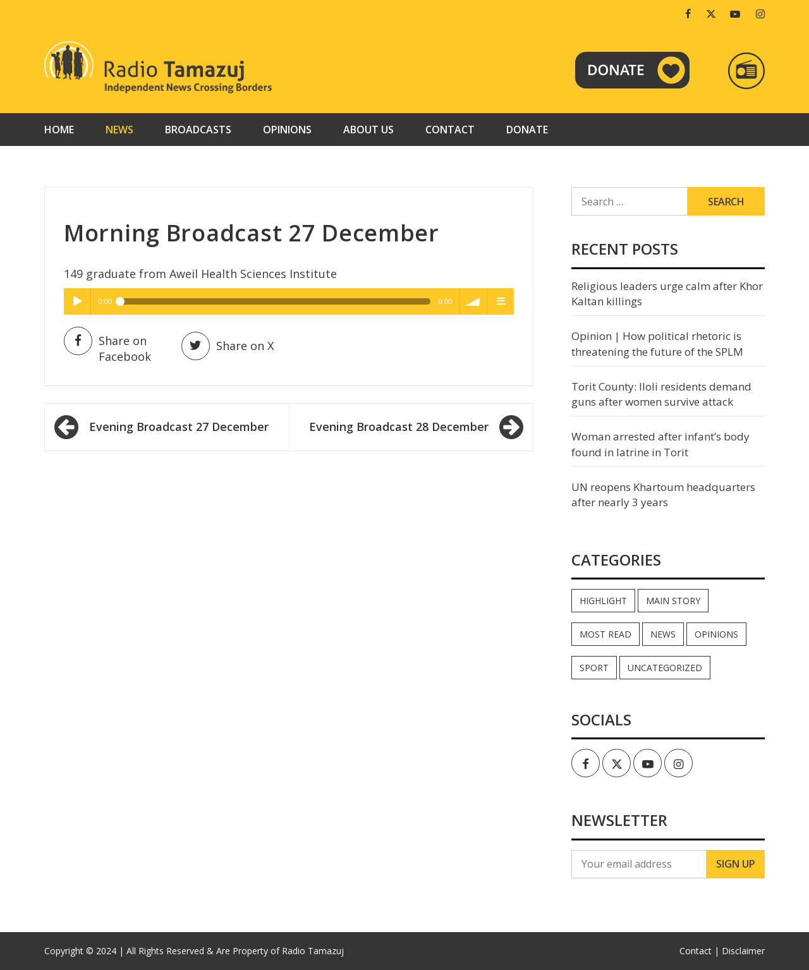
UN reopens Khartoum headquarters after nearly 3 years (663, 494)
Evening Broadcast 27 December (179, 426)
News (119, 129)
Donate (527, 129)
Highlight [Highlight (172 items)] (603, 601)
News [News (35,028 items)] (663, 634)
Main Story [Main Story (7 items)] (673, 601)
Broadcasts (198, 129)
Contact (450, 129)
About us (368, 129)
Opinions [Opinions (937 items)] (716, 634)
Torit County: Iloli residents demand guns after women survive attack (661, 394)
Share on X (227, 346)
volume (473, 301)
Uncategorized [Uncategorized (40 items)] (665, 668)
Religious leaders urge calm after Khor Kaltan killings (667, 293)
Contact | (699, 951)
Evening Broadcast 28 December (399, 426)
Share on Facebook (107, 348)
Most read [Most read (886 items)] (605, 634)
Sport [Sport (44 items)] (594, 668)
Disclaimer (743, 951)
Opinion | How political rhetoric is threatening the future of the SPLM (657, 343)
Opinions (287, 129)
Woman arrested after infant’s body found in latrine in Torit (660, 444)
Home (59, 129)
